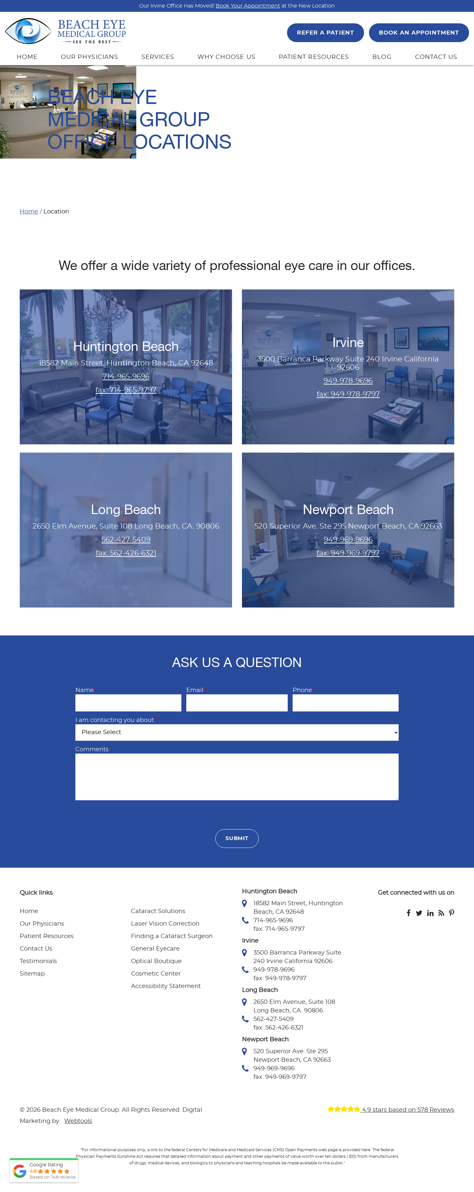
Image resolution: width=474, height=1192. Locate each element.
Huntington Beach (126, 346)
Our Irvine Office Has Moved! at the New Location (237, 6)
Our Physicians (42, 925)
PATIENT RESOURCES (314, 57)
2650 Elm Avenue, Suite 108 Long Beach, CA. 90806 (288, 1007)
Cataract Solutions (158, 912)
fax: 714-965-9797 (125, 390)
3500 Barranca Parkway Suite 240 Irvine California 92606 (291, 957)
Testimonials (38, 962)
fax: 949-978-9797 (348, 394)
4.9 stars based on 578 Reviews (391, 1111)
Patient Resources (47, 937)
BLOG (381, 57)
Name (85, 690)
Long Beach (126, 509)
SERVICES (158, 57)
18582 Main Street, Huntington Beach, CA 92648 (292, 908)
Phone (303, 690)
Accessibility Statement (166, 987)
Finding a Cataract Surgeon (172, 937)
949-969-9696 (348, 539)
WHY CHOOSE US (226, 57)
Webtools (78, 1122)
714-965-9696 (126, 376)
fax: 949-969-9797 (348, 553)
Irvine (348, 342)
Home (29, 212)
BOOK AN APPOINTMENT (419, 33)
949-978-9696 (348, 381)
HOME (27, 57)
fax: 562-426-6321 (126, 553)
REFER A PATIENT (325, 33)
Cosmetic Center (156, 975)
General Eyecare (155, 950)
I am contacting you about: (116, 720)
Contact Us (36, 950)
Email (196, 690)
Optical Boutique (156, 962)
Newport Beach (348, 509)
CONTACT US (436, 57)
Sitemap (32, 975)
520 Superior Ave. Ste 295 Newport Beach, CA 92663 (286, 1056)
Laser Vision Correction (165, 925)
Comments (93, 750)
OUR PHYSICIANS (89, 57)
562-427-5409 (125, 539)
